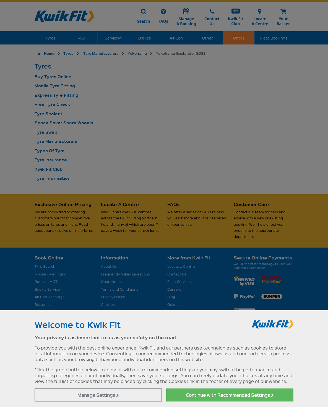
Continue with (230, 395)
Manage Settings (98, 395)
